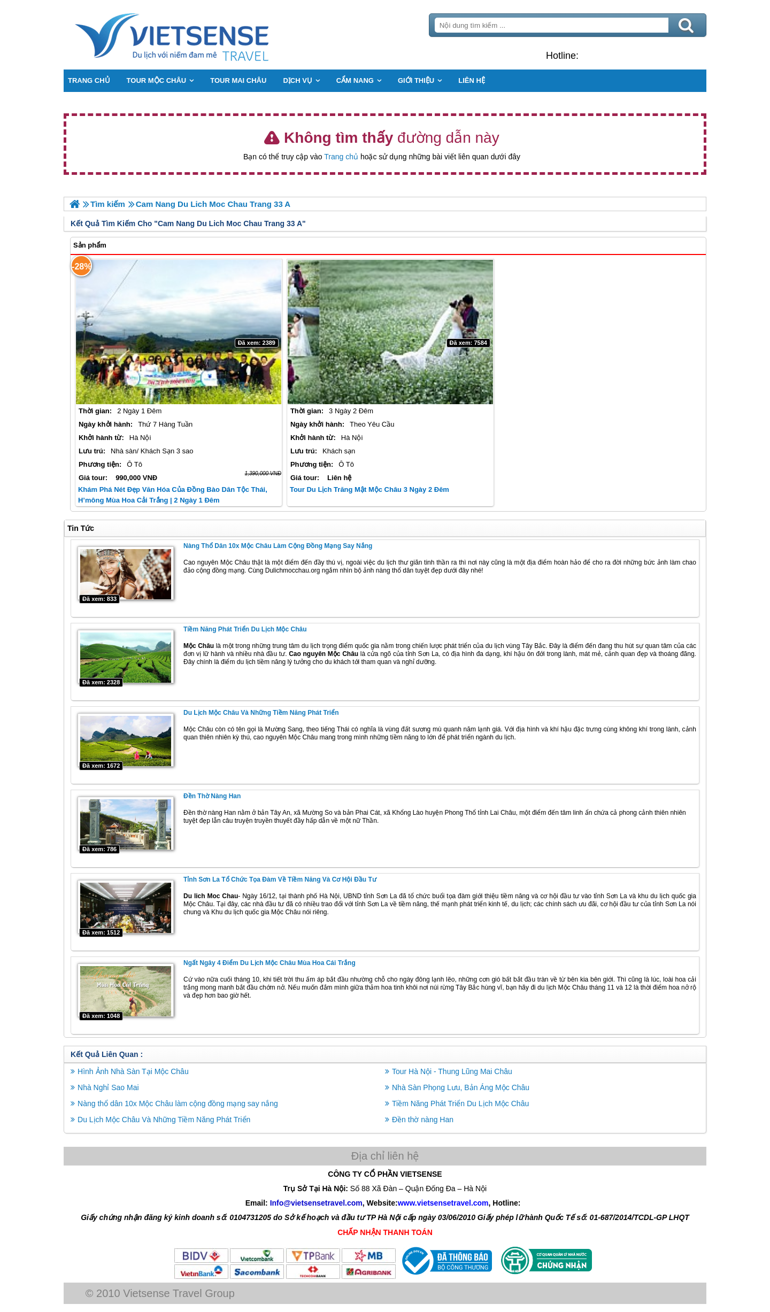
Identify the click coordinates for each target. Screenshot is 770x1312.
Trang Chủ (199, 35)
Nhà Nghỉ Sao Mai (109, 1087)
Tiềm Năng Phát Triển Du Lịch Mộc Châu (245, 629)
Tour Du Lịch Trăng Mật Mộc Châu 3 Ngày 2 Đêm (369, 489)
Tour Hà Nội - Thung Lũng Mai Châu (452, 1071)
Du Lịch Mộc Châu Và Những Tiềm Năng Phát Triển (261, 712)
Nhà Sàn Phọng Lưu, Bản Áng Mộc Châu (460, 1087)
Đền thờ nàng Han (212, 796)
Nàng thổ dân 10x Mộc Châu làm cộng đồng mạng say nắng (278, 546)
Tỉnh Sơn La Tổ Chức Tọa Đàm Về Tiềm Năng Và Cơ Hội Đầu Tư (280, 879)
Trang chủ (341, 156)
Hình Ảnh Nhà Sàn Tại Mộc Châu (133, 1071)
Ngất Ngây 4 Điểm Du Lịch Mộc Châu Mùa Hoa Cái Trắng (270, 963)
